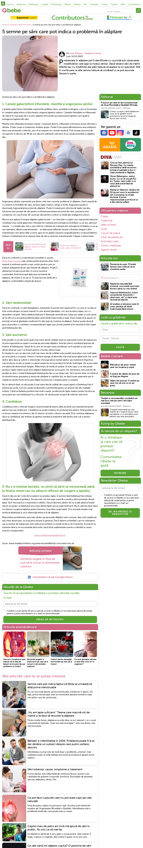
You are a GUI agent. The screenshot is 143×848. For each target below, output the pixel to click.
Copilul (44, 4)
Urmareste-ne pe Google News (50, 577)
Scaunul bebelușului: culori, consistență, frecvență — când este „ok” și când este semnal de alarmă (124, 296)
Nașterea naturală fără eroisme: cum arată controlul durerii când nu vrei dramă (124, 286)
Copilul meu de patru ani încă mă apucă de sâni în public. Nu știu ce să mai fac (58, 828)
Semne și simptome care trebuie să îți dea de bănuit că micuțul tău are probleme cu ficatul (14, 662)
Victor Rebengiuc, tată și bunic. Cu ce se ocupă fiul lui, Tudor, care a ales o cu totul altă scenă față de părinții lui (123, 181)
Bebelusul (33, 4)
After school (108, 224)
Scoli (104, 228)
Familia (77, 4)
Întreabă (120, 473)
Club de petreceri (112, 237)
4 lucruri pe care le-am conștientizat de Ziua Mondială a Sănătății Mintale (119, 104)
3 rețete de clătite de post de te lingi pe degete (124, 375)
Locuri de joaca (110, 232)
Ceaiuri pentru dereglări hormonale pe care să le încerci (61, 661)
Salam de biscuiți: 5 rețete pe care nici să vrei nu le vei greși (124, 383)
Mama (68, 4)
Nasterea (21, 4)
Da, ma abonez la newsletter (120, 512)
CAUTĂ (120, 347)
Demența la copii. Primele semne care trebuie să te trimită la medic (123, 266)
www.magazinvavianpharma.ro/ (50, 535)
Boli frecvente (25, 25)
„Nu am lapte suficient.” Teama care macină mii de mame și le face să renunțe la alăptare (58, 714)
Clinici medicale (111, 245)
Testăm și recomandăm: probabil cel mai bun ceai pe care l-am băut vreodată (119, 400)
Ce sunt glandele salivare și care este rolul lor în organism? (85, 661)
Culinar (113, 4)
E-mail (7, 597)
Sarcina (10, 4)
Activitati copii (110, 241)
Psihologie (56, 4)
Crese (104, 216)
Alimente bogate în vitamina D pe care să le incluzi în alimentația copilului (37, 662)
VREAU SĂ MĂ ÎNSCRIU (50, 619)
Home (5, 25)
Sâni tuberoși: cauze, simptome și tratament (54, 769)
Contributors (134, 4)
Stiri (85, 4)
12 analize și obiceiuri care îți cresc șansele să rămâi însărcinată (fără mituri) (124, 306)
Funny (104, 4)
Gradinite (106, 220)
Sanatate (94, 4)
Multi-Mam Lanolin (11, 261)
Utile (122, 4)
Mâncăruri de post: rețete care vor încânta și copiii (123, 366)
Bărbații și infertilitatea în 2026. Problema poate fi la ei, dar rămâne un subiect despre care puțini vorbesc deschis (61, 744)
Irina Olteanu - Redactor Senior (86, 53)
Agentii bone (109, 249)
